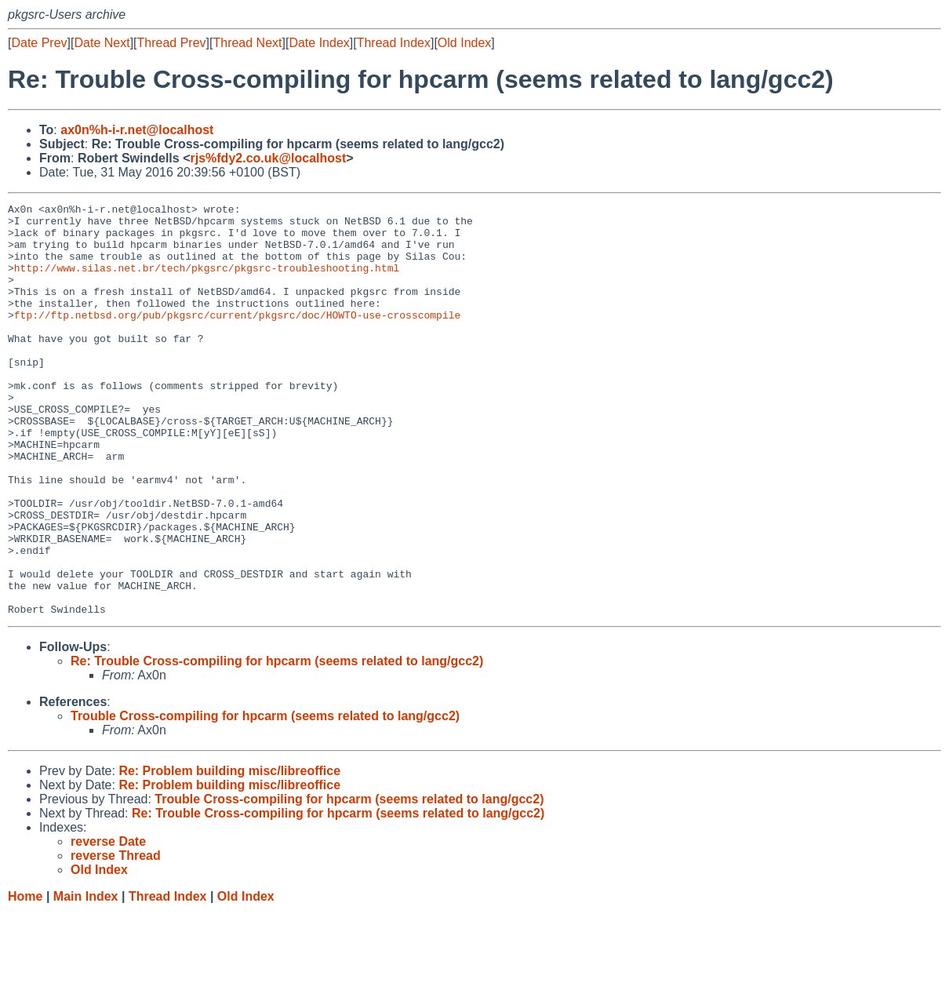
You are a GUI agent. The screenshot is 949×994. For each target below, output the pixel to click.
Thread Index (394, 42)
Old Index (464, 42)
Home (25, 978)
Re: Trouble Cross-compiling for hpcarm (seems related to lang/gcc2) (277, 743)
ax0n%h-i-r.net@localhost (136, 130)
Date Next (101, 42)
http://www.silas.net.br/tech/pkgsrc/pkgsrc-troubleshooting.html (206, 282)
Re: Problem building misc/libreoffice (229, 853)
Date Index (319, 42)
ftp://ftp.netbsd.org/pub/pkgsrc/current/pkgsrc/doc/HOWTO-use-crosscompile (237, 338)
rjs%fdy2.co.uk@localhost (268, 158)
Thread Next (247, 42)
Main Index (85, 978)
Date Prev (39, 42)
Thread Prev (171, 42)
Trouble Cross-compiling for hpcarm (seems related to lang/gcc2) (265, 798)
